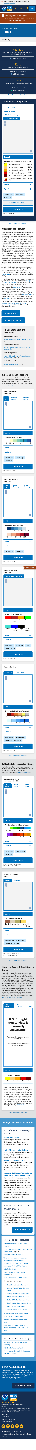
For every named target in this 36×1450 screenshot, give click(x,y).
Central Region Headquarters (17, 1309)
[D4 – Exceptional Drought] (16, 175)
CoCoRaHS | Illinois (10, 1269)
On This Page (6, 40)
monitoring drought (8, 385)
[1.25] (30, 829)
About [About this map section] (6, 185)
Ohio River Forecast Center (16, 1306)
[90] (20, 535)
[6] (27, 441)
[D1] (12, 1079)
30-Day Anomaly (27, 486)
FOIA (21, 1431)
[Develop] (23, 922)
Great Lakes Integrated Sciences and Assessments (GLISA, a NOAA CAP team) (15, 1327)
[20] (18, 529)
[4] (23, 441)
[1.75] (6, 835)
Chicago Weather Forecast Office (18, 1294)
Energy (27, 645)
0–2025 (29, 1005)
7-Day (6, 398)
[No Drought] (28, 923)
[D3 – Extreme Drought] (16, 173)
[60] (7, 535)
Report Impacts (22, 1230)
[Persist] (7, 922)
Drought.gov (17, 8)
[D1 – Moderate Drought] (16, 167)
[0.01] (10, 441)
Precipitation (8, 458)
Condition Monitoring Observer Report (15, 303)
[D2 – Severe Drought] (16, 170)
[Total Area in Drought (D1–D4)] (16, 179)
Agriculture (7, 197)
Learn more (20, 1105)
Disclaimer (15, 1431)
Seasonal (17, 880)
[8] (30, 441)
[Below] (21, 618)
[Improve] (12, 922)
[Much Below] (14, 619)
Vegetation (17, 740)
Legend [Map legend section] (7, 157)
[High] (21, 627)
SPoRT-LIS (8, 673)
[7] (27, 835)
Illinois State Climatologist (13, 364)
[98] (24, 721)
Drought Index (8, 194)
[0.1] (13, 829)
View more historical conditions (12, 997)
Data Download (7, 1422)
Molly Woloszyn (28, 294)
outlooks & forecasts (23, 772)
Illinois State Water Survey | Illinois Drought (18, 340)
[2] (20, 441)
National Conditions (10, 28)
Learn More (13, 210)
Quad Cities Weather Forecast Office (19, 1285)
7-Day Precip (7, 785)
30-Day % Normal (14, 398)
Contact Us (5, 1417)
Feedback (5, 1414)
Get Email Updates (14, 320)
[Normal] (28, 618)
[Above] (8, 627)
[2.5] (13, 835)
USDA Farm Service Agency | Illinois (15, 1278)
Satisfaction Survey (8, 1419)
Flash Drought (20, 737)
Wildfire (16, 944)
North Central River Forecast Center (19, 1303)
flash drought (6, 274)
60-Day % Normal (26, 398)
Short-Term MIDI (9, 111)
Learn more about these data (18, 223)
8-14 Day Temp (27, 785)
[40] (25, 529)
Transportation (9, 648)
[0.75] (23, 829)
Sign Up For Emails (23, 1385)
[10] (14, 529)
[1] (17, 441)
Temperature (8, 551)
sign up (7, 298)
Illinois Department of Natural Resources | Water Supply (17, 348)
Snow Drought (9, 941)
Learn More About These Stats (18, 95)
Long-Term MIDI (9, 108)
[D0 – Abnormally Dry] (15, 164)
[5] (14, 715)
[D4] (28, 1079)
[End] (18, 922)
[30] (22, 529)
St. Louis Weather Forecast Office (18, 1297)
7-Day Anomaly (16, 486)
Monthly (7, 880)
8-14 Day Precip (17, 785)
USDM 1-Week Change (11, 115)
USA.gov (4, 1436)
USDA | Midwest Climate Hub (13, 1316)
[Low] (8, 618)
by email (12, 305)
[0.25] (17, 829)
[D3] (23, 1079)
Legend (7, 1070)
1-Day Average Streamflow (14, 576)
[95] (20, 721)
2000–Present (7, 1005)
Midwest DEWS (18, 288)
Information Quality (8, 1434)
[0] (6, 441)
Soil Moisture (8, 737)
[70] (11, 535)
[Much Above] (14, 628)
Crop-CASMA (20, 673)
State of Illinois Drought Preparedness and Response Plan (17, 357)
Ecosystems (19, 645)
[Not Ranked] (28, 628)
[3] (17, 835)
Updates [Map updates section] (7, 189)
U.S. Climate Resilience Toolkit (13, 1348)
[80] (16, 535)
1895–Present (19, 1005)
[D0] (7, 1079)
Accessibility (6, 1431)
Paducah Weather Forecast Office (18, 1300)
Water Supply (19, 194)
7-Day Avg (7, 486)
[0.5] (13, 441)
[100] (24, 535)
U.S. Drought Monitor (11, 118)
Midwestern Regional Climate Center (16, 1313)
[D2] (18, 1079)
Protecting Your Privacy (24, 1434)
